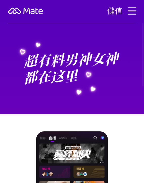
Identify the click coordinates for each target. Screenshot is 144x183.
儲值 (114, 11)
